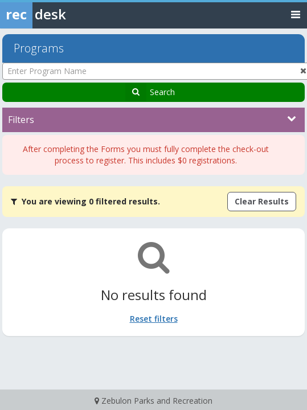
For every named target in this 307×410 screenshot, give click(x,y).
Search (162, 92)
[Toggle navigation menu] (295, 14)
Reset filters (154, 318)
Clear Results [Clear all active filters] (262, 201)
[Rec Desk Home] (62, 14)
